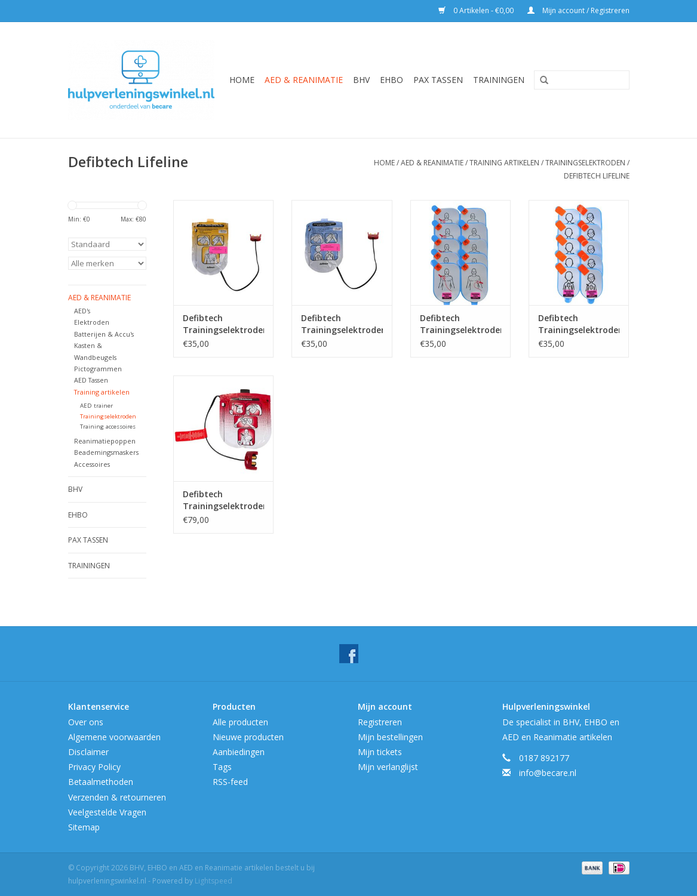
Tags (222, 766)
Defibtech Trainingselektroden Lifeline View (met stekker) (223, 500)
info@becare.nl (547, 772)
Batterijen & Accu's (104, 334)
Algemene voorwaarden (114, 737)
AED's (82, 310)
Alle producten (240, 722)
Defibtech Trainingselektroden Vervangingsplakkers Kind (578, 324)
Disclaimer (88, 752)
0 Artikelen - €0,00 (476, 10)
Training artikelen (504, 163)
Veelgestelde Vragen (107, 812)
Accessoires (92, 464)
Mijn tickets (380, 752)
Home (241, 79)
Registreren (380, 722)
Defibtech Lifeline (597, 176)
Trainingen (498, 79)
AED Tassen (91, 379)
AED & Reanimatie (304, 79)
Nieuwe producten (248, 737)
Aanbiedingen (239, 752)
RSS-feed (230, 781)
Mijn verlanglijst (388, 766)
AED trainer (96, 405)
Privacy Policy (94, 766)
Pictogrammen (98, 368)
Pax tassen (438, 79)
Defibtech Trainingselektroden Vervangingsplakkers (460, 324)
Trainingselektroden (585, 163)
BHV (361, 79)
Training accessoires (108, 426)
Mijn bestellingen (390, 737)
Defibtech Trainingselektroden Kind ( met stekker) (341, 324)
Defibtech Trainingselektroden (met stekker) (223, 324)
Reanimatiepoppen (105, 440)
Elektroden (91, 322)
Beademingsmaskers (106, 452)
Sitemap (84, 827)
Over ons (85, 722)
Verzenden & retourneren (117, 797)
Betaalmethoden (100, 781)
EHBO (391, 79)
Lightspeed (213, 881)
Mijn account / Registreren (578, 10)
